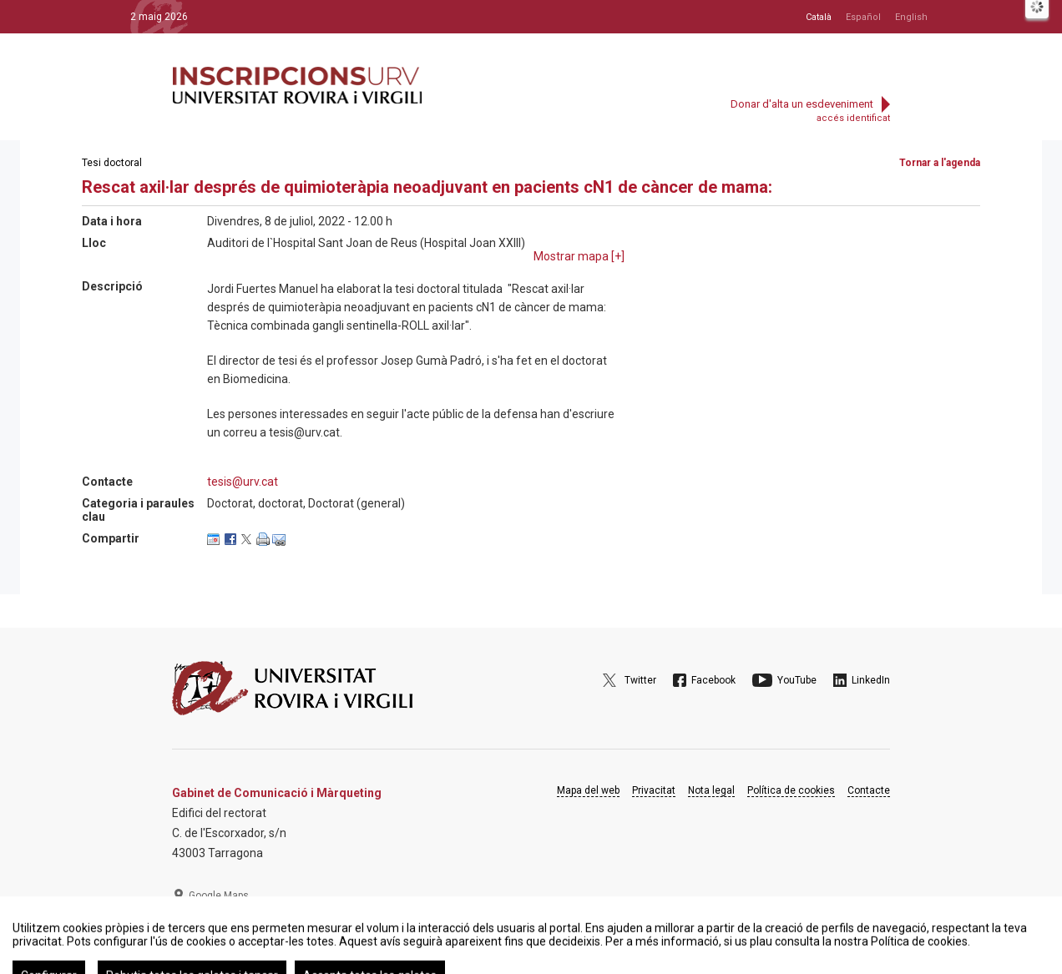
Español (863, 17)
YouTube (797, 680)
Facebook (713, 680)
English (911, 17)
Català (819, 17)
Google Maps (219, 895)
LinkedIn (871, 680)
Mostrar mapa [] (579, 256)
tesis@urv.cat (242, 481)
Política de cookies (791, 790)
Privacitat (653, 790)
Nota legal (711, 790)
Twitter (640, 680)
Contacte (868, 790)
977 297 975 (217, 936)
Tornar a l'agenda (939, 163)
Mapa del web (588, 790)
